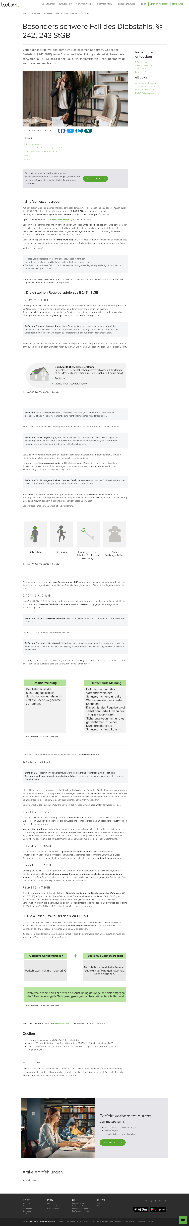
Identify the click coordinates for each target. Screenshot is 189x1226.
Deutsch (152, 1221)
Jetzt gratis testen (159, 4)
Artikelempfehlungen (32, 159)
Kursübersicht (65, 4)
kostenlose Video (62, 1024)
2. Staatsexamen (105, 4)
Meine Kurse (177, 4)
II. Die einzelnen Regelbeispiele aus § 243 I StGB (43, 148)
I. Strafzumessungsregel (33, 144)
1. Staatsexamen (84, 4)
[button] (42, 13)
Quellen (27, 155)
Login (143, 4)
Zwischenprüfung (127, 4)
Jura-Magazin (48, 4)
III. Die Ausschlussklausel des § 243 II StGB (40, 152)
